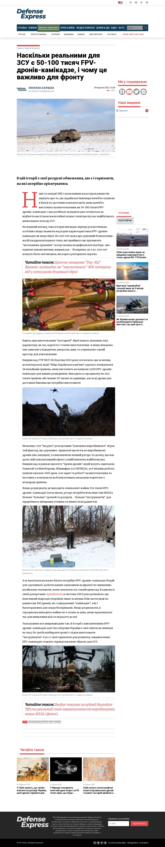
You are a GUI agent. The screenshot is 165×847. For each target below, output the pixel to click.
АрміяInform (54, 594)
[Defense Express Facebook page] (130, 3)
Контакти (111, 34)
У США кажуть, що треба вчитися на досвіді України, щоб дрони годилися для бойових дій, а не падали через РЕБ (32, 792)
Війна (37, 722)
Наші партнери (95, 34)
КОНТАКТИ (143, 843)
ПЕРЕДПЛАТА (132, 843)
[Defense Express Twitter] (141, 3)
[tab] (123, 213)
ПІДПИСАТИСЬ (139, 823)
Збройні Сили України (50, 722)
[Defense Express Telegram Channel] (147, 3)
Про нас (22, 34)
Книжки (81, 34)
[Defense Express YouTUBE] (136, 3)
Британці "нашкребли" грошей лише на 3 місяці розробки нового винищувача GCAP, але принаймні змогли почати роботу (130, 292)
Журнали (56, 34)
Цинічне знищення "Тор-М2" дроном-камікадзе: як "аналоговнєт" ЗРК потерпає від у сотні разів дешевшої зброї (68, 267)
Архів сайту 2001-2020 (133, 34)
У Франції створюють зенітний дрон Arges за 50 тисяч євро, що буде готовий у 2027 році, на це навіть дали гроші (64, 792)
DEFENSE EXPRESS (41, 87)
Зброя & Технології (32, 48)
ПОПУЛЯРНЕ (125, 220)
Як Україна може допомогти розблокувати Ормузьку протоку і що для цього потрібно (132, 323)
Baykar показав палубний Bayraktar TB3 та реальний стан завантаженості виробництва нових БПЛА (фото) (70, 709)
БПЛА (31, 722)
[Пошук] (145, 28)
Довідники (69, 34)
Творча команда (38, 34)
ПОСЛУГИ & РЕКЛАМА (117, 843)
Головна (20, 48)
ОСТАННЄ (123, 213)
